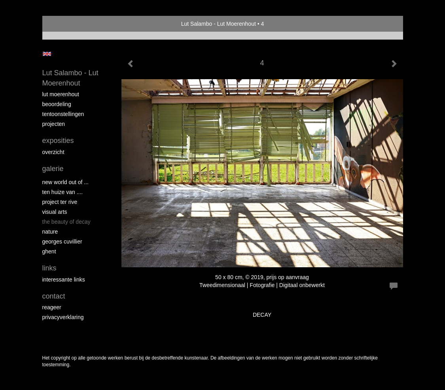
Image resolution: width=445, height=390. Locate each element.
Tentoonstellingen (63, 114)
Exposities (58, 141)
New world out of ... (65, 182)
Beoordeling (56, 104)
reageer (51, 307)
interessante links (63, 279)
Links (49, 268)
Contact (53, 296)
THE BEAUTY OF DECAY (66, 222)
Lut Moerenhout (60, 94)
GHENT (49, 251)
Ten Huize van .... (62, 192)
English (46, 53)
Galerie (53, 169)
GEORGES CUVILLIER (62, 241)
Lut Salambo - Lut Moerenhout (218, 24)
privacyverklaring (63, 317)
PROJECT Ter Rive (60, 202)
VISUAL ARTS (54, 212)
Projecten (53, 124)
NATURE (50, 231)
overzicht (53, 152)
